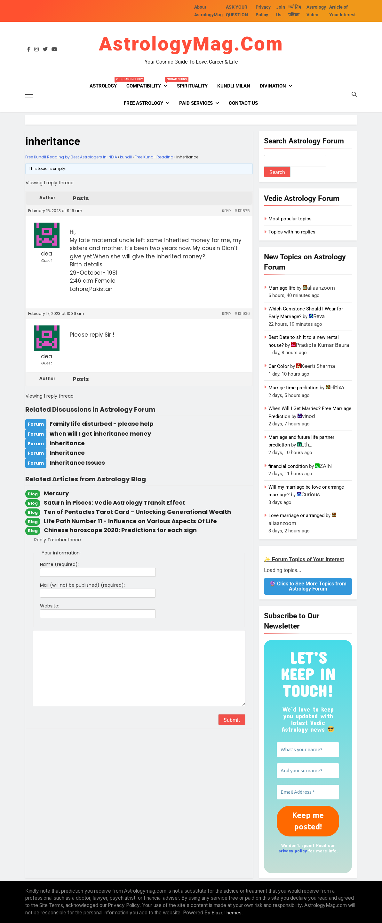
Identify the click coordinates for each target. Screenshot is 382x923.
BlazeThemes (227, 912)
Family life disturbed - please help (102, 424)
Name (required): (59, 564)
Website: (49, 606)
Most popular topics (290, 219)
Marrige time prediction (293, 388)
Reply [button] (226, 211)
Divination (273, 86)
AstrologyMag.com (191, 44)
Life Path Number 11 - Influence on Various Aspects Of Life (130, 521)
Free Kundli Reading (154, 157)
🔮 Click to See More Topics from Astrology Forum (307, 586)
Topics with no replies (291, 232)
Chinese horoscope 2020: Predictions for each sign (120, 530)
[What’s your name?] (308, 749)
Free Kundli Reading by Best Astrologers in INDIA (71, 157)
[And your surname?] (308, 770)
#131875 (242, 210)
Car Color (278, 366)
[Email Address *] (308, 792)
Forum (36, 424)
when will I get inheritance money (100, 434)
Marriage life (281, 288)
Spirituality (192, 86)
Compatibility (149, 83)
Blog (33, 494)
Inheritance (67, 443)
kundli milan (233, 86)
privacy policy (292, 850)
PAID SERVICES (196, 103)
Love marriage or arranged (296, 515)
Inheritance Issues (77, 463)
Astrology (106, 83)
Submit (232, 720)
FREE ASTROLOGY (143, 103)
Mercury (56, 493)
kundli (126, 157)
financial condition (288, 466)
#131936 (242, 313)
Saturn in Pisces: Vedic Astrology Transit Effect (114, 503)
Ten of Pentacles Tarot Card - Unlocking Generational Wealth (137, 512)
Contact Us (243, 103)
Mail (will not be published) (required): (82, 585)
